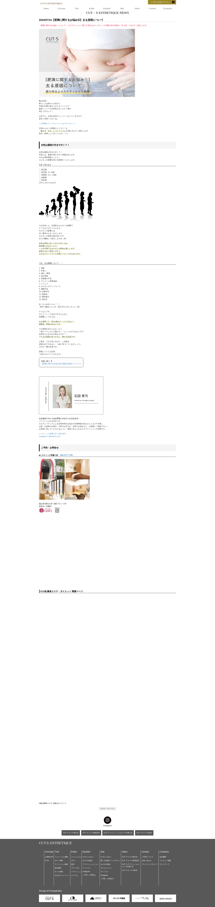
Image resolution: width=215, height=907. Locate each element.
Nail (122, 8)
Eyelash (107, 8)
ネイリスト (105, 872)
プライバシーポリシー (150, 864)
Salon (137, 8)
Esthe (91, 8)
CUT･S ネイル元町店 (144, 833)
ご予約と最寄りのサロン (158, 2)
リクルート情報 (165, 861)
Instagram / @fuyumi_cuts (49, 436)
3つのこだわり (88, 857)
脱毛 (72, 864)
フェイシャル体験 (61, 857)
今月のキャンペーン (62, 875)
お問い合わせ (146, 861)
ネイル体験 (59, 872)
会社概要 (162, 857)
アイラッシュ (76, 872)
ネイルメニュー (106, 868)
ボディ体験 (59, 861)
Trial (77, 8)
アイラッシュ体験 (61, 864)
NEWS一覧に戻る (107, 809)
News (46, 8)
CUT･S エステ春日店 (71, 833)
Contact (152, 8)
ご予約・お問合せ (89, 875)
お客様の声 (49, 857)
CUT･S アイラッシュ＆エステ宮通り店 (118, 833)
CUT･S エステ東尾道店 (91, 833)
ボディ (73, 861)
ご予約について (147, 857)
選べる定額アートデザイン (110, 861)
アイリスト (87, 868)
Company (167, 8)
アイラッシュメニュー (91, 864)
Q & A (47, 860)
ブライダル (75, 868)
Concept (61, 8)
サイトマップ (164, 864)
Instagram (86, 871)
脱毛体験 (58, 868)
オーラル (74, 875)
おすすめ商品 (87, 861)
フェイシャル (76, 857)
